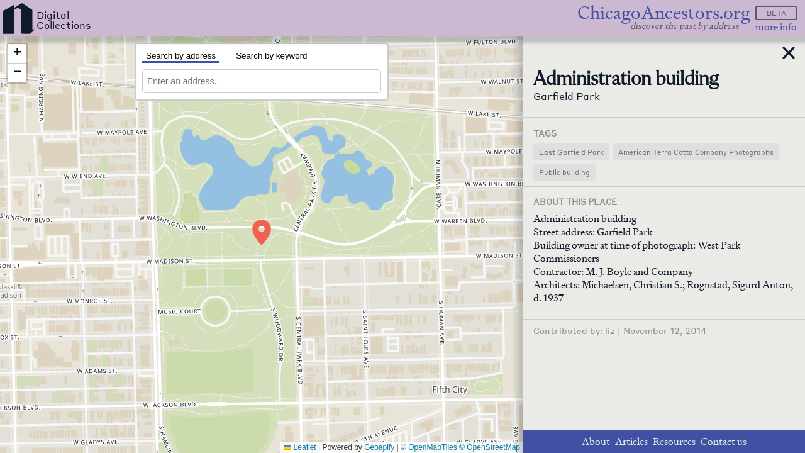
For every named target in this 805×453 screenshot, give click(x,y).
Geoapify (379, 447)
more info (776, 26)
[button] (261, 232)
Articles (631, 441)
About (596, 441)
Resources (674, 441)
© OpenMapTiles (429, 447)
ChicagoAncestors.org (663, 13)
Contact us (724, 441)
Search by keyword (271, 55)
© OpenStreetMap (489, 447)
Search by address (181, 55)
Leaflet (300, 447)
